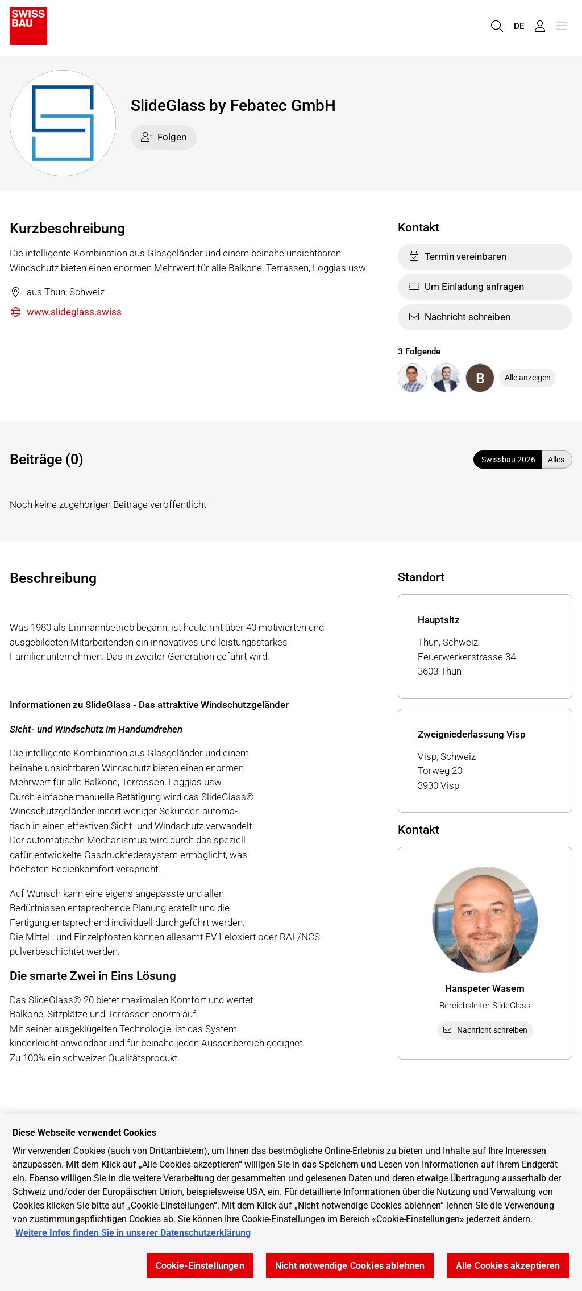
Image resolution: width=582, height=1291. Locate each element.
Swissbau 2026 (508, 459)
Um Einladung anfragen (466, 286)
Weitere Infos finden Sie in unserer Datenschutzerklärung (133, 1232)
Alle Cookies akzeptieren (508, 1265)
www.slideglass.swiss (66, 312)
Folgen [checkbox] (164, 137)
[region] (291, 1202)
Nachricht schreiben (459, 316)
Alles (556, 459)
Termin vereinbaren (457, 256)
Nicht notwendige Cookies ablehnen (350, 1265)
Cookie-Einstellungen (200, 1265)
